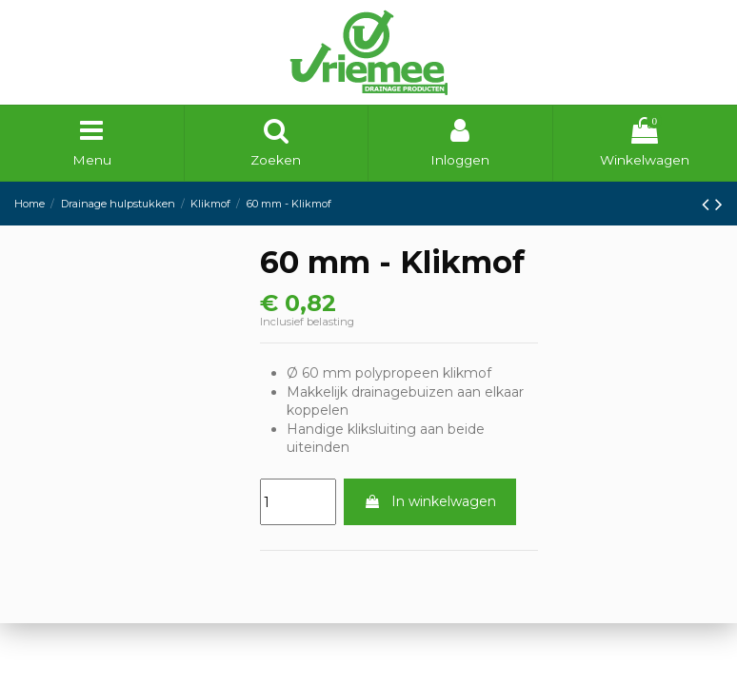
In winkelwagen (430, 503)
